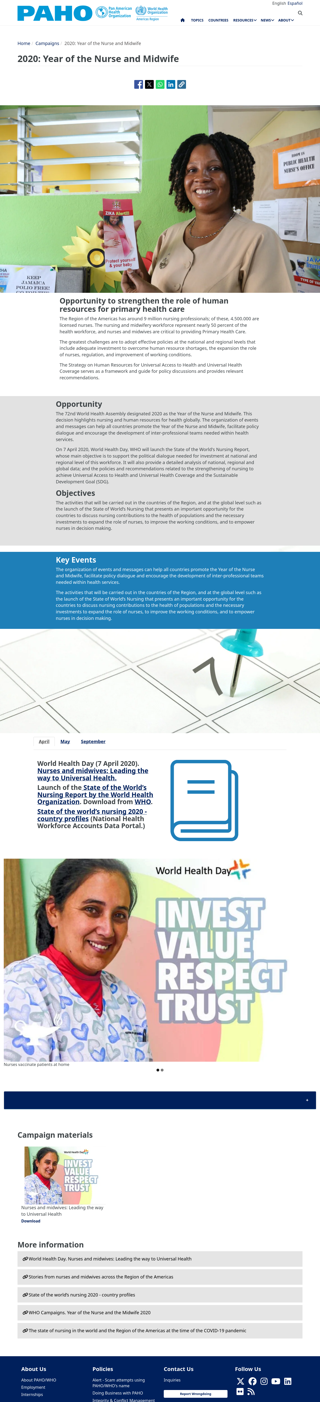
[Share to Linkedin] (170, 84)
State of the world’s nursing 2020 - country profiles (92, 815)
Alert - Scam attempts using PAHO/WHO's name (118, 1382)
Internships (32, 1394)
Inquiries (172, 1380)
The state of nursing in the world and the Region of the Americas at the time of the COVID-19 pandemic (137, 1330)
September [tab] (93, 741)
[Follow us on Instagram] (264, 1383)
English (279, 3)
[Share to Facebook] (138, 84)
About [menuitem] (284, 20)
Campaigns (47, 43)
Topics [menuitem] (197, 20)
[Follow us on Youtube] (275, 1383)
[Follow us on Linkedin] (287, 1383)
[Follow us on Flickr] (240, 1393)
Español (295, 3)
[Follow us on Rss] (251, 1393)
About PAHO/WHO (38, 1380)
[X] (240, 1383)
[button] (181, 84)
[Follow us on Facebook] (252, 1383)
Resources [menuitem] (243, 20)
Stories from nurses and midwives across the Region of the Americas (101, 1277)
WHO (143, 801)
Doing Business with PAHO (117, 1393)
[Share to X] (149, 84)
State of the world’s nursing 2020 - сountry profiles (82, 1295)
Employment (33, 1387)
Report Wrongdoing (195, 1393)
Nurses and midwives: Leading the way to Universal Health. (92, 774)
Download (30, 1220)
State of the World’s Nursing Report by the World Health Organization (95, 794)
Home (24, 43)
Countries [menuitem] (218, 20)
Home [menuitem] (182, 21)
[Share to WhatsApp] (160, 84)
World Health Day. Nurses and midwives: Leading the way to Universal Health (110, 1259)
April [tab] (44, 741)
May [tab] (65, 741)
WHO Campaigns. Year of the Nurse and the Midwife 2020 (89, 1312)
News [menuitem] (266, 20)
